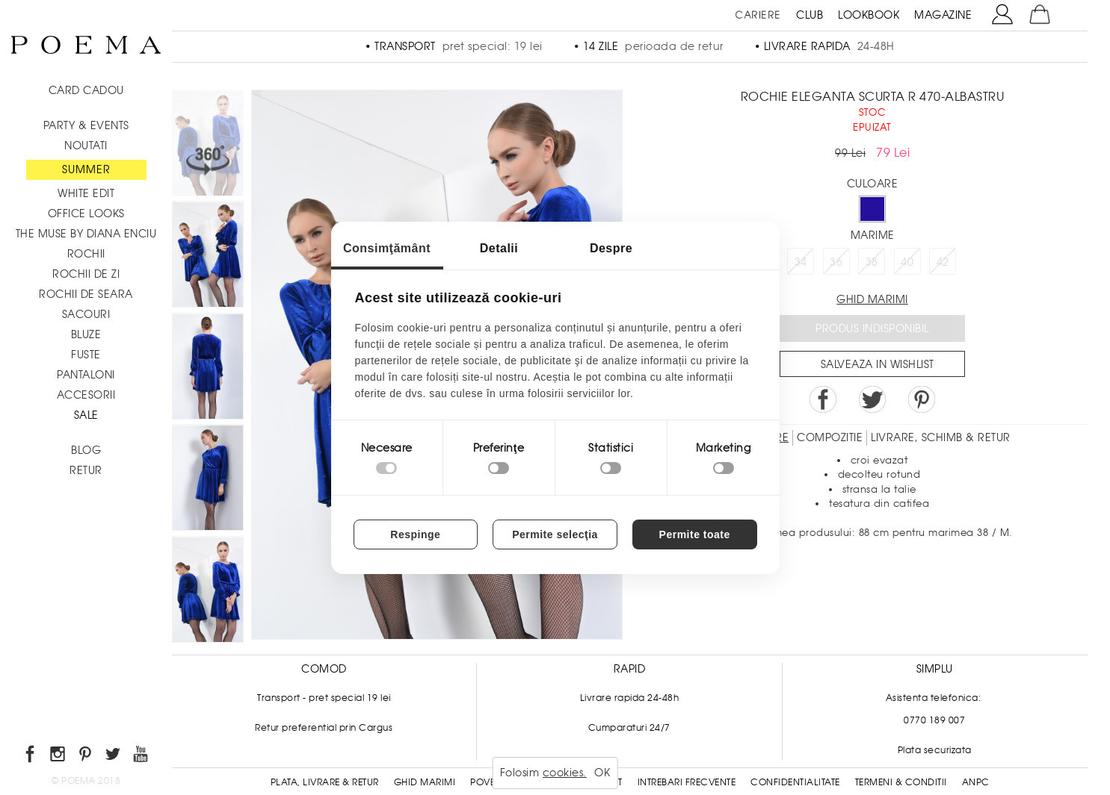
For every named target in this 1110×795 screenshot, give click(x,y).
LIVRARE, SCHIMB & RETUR (941, 437)
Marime (873, 235)
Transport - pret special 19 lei (324, 698)
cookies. (565, 773)
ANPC (976, 782)
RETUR (86, 470)
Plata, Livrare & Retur (325, 782)
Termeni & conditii (901, 782)
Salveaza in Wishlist (877, 364)
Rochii (86, 254)
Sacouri (86, 314)
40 (907, 262)
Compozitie (830, 437)
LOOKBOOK (868, 15)
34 (801, 262)
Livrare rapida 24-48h (629, 698)
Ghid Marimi (425, 782)
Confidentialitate (795, 782)
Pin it (921, 399)
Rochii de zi (86, 274)
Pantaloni (86, 375)
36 (836, 262)
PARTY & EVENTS (86, 125)
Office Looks (86, 213)
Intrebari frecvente (687, 782)
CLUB (809, 15)
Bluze (86, 334)
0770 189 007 (934, 720)
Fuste (86, 355)
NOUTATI (86, 146)
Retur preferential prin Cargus (323, 728)
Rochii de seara (86, 294)
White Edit (86, 193)
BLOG (86, 450)
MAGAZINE (943, 15)
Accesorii (86, 395)
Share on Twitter (872, 399)
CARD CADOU (86, 90)
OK (602, 773)
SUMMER (86, 169)
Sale (86, 415)
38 (872, 262)
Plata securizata (935, 750)
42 (943, 262)
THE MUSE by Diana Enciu (86, 234)
